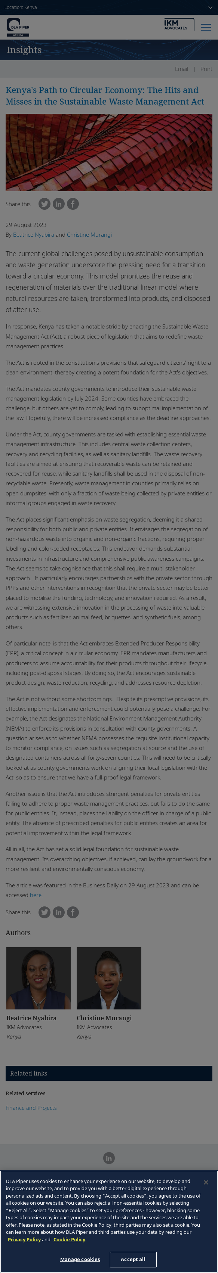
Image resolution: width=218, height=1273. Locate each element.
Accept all (133, 1259)
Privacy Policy (24, 1239)
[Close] (206, 1182)
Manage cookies (80, 1259)
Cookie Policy (69, 1239)
